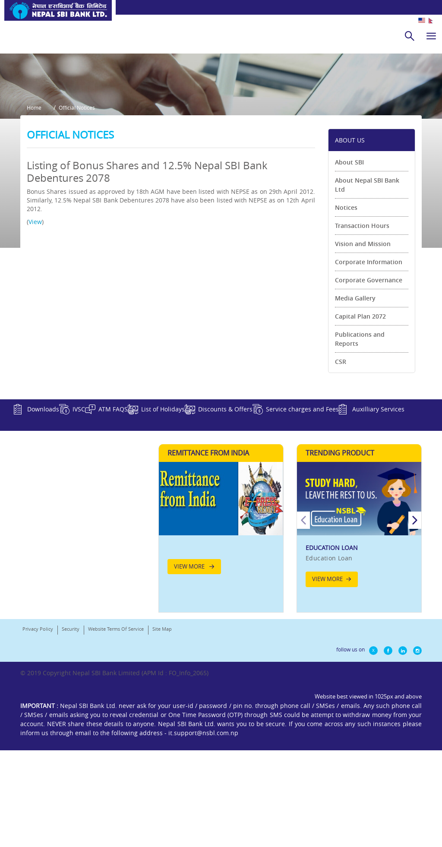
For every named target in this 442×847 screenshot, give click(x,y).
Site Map (162, 758)
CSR (340, 459)
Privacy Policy (37, 758)
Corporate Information (368, 360)
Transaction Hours (362, 323)
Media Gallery (355, 396)
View (35, 320)
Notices (346, 305)
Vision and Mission (363, 342)
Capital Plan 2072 (360, 414)
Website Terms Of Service (116, 758)
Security (70, 758)
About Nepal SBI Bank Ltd (367, 282)
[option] (359, 651)
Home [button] (34, 209)
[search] (409, 36)
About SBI (349, 260)
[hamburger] (431, 36)
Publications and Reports (360, 437)
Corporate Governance (368, 378)
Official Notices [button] (83, 209)
